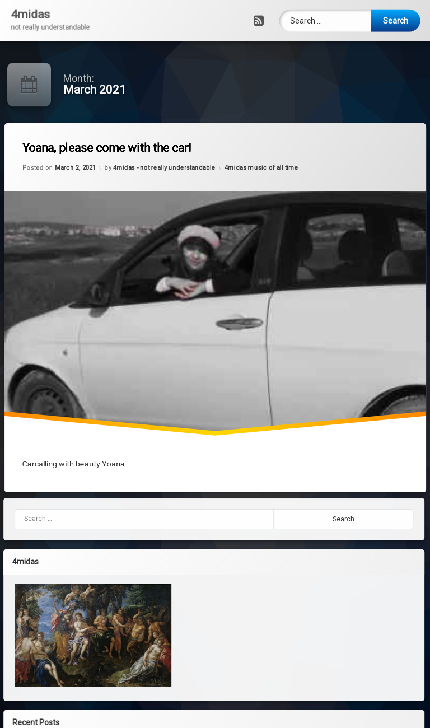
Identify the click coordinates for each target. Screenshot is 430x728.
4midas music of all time (264, 159)
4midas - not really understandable (171, 175)
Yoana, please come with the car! (127, 164)
